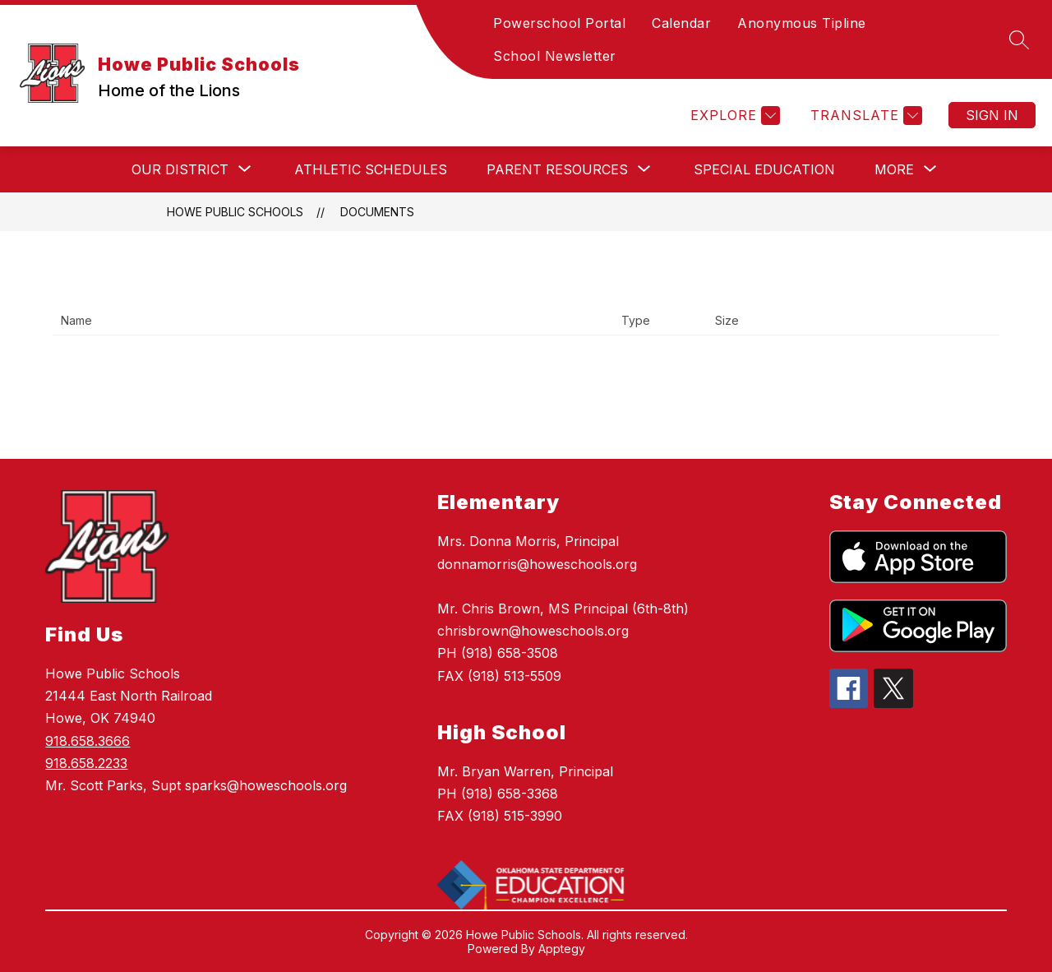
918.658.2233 (86, 763)
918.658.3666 (87, 741)
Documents (377, 212)
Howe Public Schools (235, 212)
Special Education (764, 169)
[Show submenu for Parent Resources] (557, 169)
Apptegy (561, 949)
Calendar (681, 23)
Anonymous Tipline (801, 23)
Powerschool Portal (559, 23)
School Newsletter (554, 56)
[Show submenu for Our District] (180, 169)
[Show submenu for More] (894, 169)
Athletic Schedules (370, 169)
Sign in (992, 115)
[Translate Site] (864, 115)
